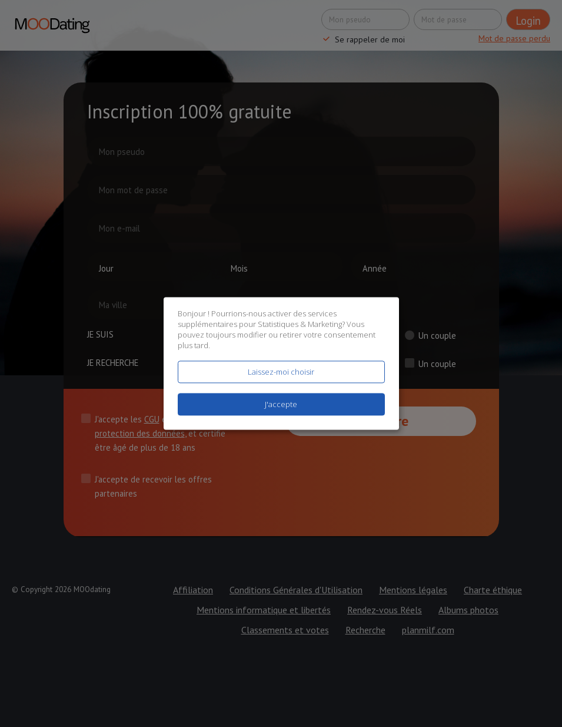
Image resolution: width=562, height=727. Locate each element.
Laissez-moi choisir (281, 371)
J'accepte (281, 404)
